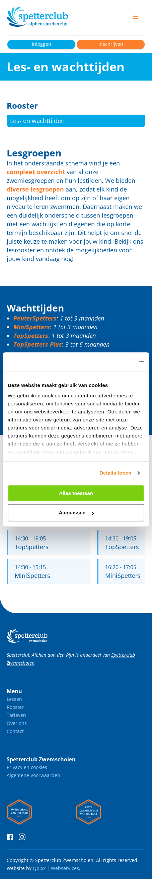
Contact (15, 731)
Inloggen (41, 44)
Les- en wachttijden (37, 121)
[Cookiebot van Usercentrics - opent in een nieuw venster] (115, 361)
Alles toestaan (76, 493)
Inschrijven (110, 44)
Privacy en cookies (27, 767)
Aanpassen (76, 513)
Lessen (14, 699)
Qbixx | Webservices (56, 868)
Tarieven (16, 715)
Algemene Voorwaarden (33, 775)
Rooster (15, 707)
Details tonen (115, 473)
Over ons (17, 723)
